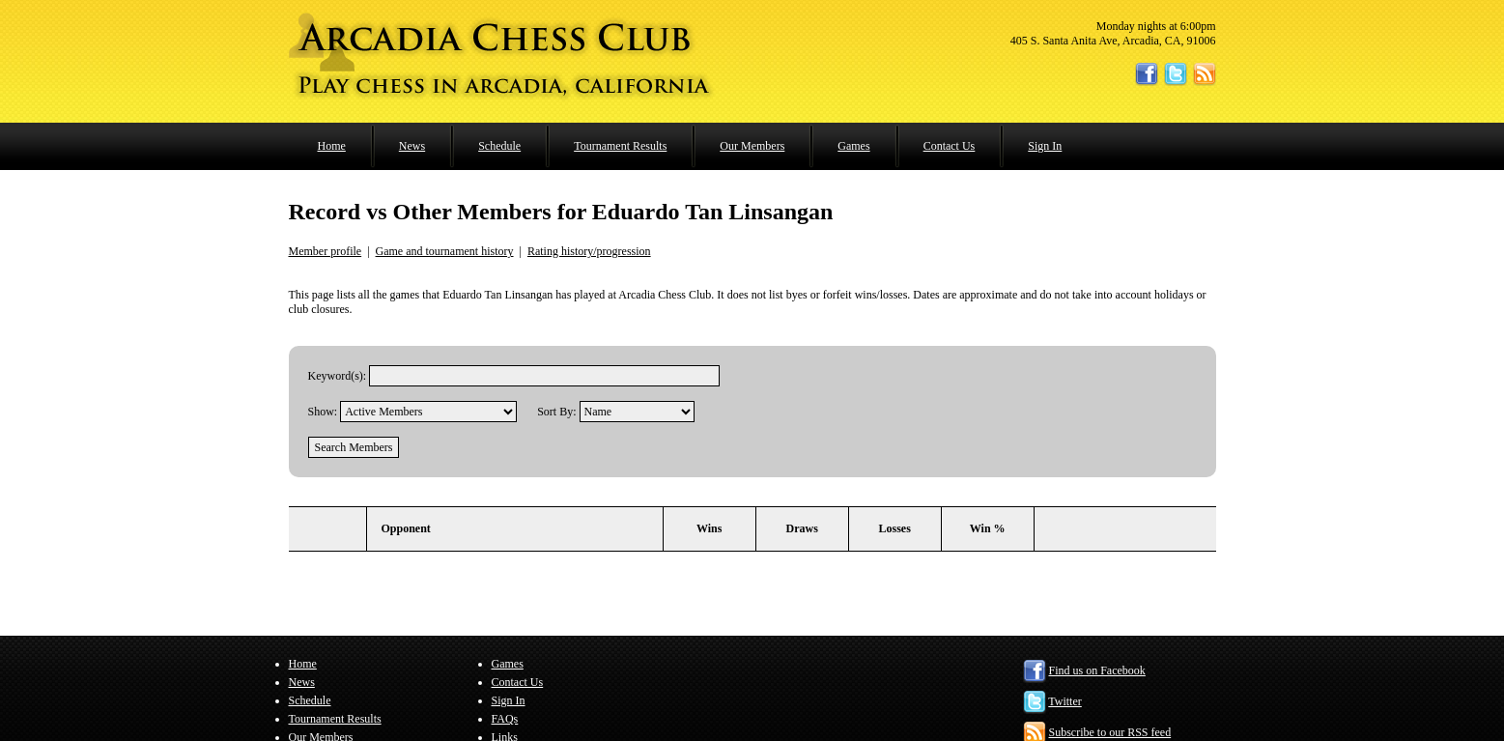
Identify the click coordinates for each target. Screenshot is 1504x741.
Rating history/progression (589, 251)
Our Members (752, 146)
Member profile (325, 251)
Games (853, 146)
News (412, 146)
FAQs (505, 719)
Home (332, 146)
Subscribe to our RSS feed (1110, 732)
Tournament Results (620, 146)
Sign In (1045, 146)
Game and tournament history (445, 251)
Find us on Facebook (1097, 670)
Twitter (1064, 701)
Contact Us (949, 146)
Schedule (499, 146)
